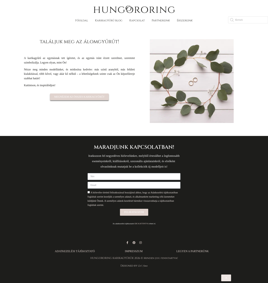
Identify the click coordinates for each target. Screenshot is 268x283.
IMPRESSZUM (133, 251)
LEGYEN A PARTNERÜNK (192, 251)
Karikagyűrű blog (108, 20)
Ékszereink (185, 20)
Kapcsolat (137, 20)
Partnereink (161, 20)
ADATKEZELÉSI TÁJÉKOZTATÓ (75, 251)
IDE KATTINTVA (142, 223)
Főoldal (81, 20)
